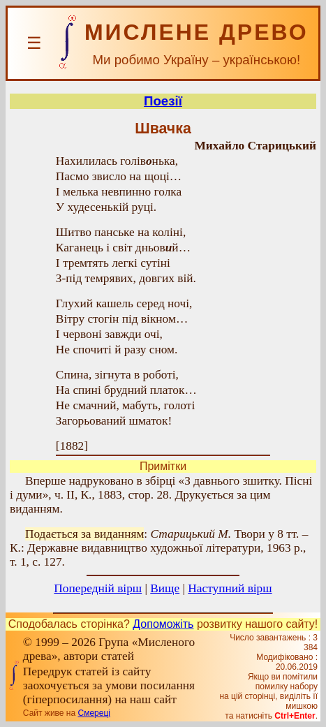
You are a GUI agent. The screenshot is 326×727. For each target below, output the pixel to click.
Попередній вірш (98, 588)
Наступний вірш (230, 588)
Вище (164, 588)
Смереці (93, 713)
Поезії (163, 101)
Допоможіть (163, 624)
